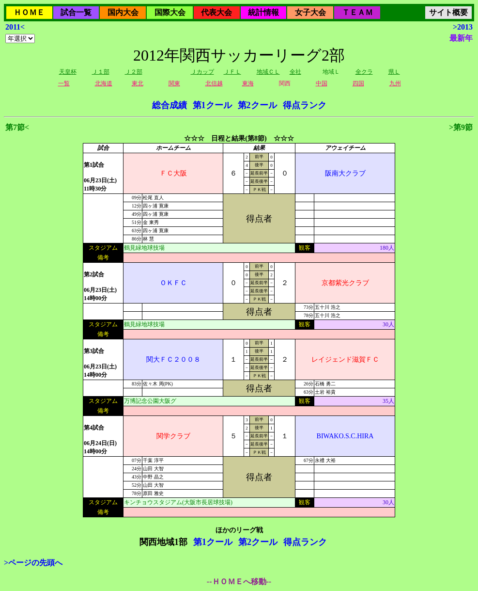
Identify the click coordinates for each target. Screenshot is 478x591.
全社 (295, 71)
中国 (321, 83)
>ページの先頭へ (33, 563)
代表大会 (216, 12)
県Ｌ (394, 71)
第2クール (257, 105)
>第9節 (461, 127)
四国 (358, 83)
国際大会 (169, 12)
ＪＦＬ (232, 71)
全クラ (364, 71)
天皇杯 (68, 71)
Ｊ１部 (100, 71)
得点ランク (304, 105)
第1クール (212, 105)
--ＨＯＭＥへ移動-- (239, 581)
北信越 (214, 83)
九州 (395, 83)
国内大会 (123, 12)
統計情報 (263, 12)
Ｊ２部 (133, 71)
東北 (137, 83)
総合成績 (169, 105)
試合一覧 (76, 12)
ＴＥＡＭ (357, 12)
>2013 (463, 27)
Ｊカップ (202, 71)
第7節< (17, 127)
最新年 (461, 38)
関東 (174, 83)
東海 (248, 83)
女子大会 (310, 12)
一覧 (64, 83)
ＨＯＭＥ (29, 12)
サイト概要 (448, 12)
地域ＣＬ (268, 71)
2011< (15, 27)
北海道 (103, 83)
